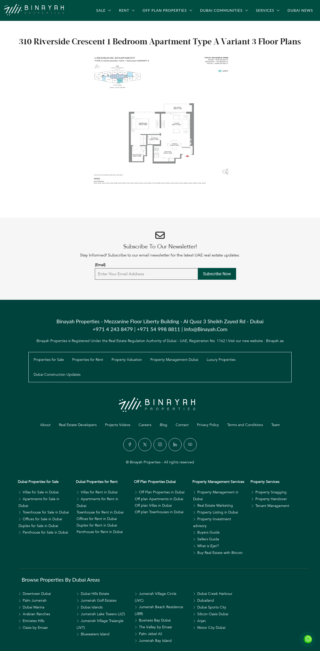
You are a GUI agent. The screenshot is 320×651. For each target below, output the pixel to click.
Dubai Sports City (211, 607)
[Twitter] (144, 444)
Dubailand (205, 600)
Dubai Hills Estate (95, 594)
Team (275, 425)
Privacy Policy (208, 425)
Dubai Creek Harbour (214, 594)
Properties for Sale (49, 359)
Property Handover (271, 499)
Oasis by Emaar (35, 627)
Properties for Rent (87, 359)
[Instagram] (160, 444)
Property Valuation (127, 359)
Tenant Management (272, 506)
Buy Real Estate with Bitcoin (220, 553)
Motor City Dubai (211, 627)
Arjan (201, 621)
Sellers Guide (208, 539)
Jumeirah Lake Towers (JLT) (103, 614)
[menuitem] (24, 26)
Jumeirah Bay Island (155, 640)
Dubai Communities (221, 10)
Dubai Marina (33, 607)
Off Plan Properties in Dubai (161, 492)
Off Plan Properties (165, 10)
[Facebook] (129, 444)
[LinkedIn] (175, 444)
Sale (101, 10)
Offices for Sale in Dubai (42, 519)
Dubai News (300, 10)
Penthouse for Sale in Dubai (45, 532)
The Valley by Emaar (155, 627)
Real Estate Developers (78, 425)
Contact (182, 425)
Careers (145, 425)
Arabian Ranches (36, 614)
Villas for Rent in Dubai (99, 492)
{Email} (100, 265)
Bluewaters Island (95, 634)
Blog (163, 425)
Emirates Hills (33, 621)
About (45, 425)
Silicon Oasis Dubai (212, 614)
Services (265, 10)
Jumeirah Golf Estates (98, 600)
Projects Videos (117, 425)
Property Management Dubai (174, 359)
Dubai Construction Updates (57, 374)
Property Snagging (271, 492)
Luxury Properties (221, 359)
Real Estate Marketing (215, 505)
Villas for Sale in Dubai (41, 492)
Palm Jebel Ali (150, 634)
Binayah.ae (275, 341)
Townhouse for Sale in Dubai (46, 512)
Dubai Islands (92, 607)
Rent (124, 10)
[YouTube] (190, 444)
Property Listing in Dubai (217, 512)
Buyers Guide (208, 532)
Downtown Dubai (37, 594)
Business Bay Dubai (155, 620)
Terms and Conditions (245, 425)
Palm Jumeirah (35, 600)
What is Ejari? (208, 546)
